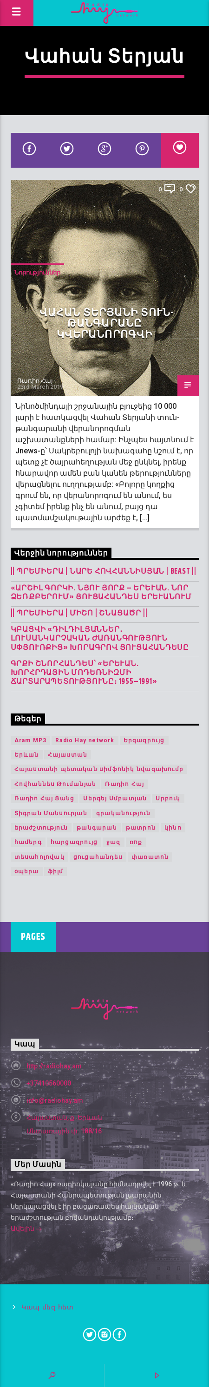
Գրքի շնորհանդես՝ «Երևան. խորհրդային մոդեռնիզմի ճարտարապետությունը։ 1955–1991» (84, 673)
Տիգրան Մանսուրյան (50, 813)
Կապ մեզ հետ (47, 1307)
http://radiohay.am (54, 1066)
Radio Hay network (84, 740)
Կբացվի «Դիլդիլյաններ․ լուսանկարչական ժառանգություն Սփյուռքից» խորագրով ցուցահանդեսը (100, 638)
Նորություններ (37, 272)
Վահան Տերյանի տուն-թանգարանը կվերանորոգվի (106, 324)
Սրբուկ (168, 798)
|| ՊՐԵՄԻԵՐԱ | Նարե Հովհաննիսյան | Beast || (104, 571)
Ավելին (26, 1229)
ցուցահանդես (98, 857)
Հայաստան (68, 755)
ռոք (136, 842)
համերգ (28, 842)
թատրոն (141, 827)
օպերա (26, 871)
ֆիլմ (56, 871)
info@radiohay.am (54, 1100)
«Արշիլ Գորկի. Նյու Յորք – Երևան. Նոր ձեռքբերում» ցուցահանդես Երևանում (101, 593)
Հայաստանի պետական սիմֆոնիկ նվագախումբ (98, 769)
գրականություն (123, 813)
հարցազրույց (74, 842)
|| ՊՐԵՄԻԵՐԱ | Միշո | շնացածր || (79, 613)
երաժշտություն (41, 827)
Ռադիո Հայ (35, 380)
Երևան (26, 755)
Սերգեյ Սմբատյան (115, 798)
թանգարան (97, 827)
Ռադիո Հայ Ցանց (44, 798)
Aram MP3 (30, 740)
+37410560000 (48, 1083)
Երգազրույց (144, 740)
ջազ (113, 842)
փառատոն (150, 857)
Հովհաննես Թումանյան (55, 784)
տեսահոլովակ (39, 857)
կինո (173, 827)
